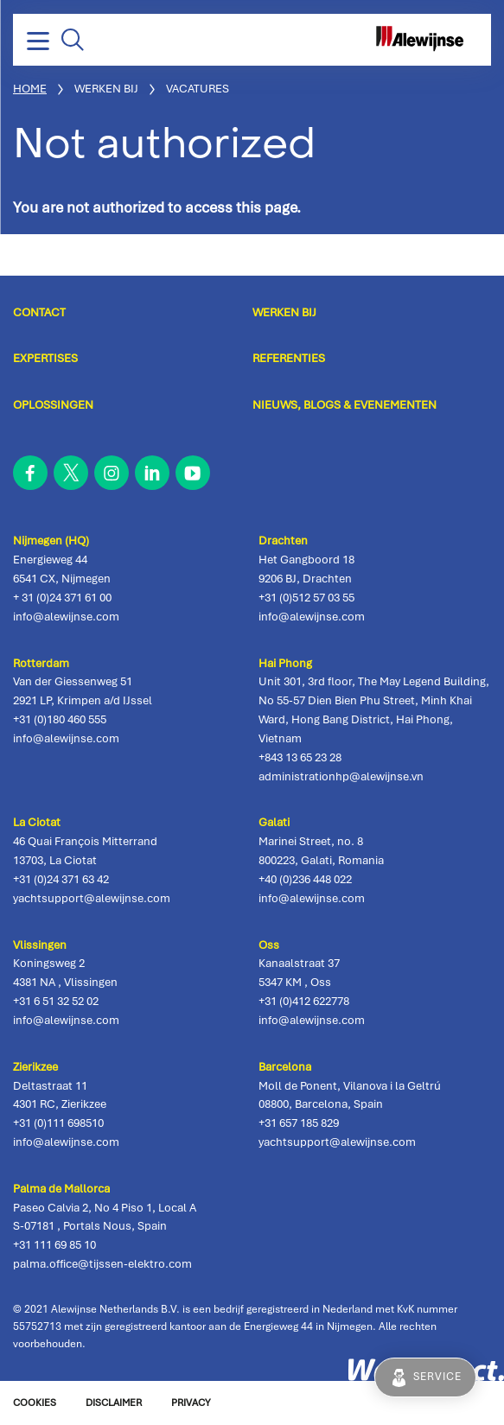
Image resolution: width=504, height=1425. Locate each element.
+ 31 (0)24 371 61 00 (62, 597)
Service (437, 1377)
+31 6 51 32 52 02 (56, 1001)
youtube (192, 472)
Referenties (288, 358)
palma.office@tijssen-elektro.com (102, 1263)
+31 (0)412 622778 (303, 1001)
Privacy (190, 1402)
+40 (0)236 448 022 (305, 879)
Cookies (34, 1402)
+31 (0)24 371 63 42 (61, 879)
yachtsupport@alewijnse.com (91, 898)
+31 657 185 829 (298, 1123)
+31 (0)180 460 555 (59, 719)
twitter (71, 472)
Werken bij (284, 312)
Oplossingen (53, 404)
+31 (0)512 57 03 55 (306, 597)
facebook (30, 472)
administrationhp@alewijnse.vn (341, 776)
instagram (111, 472)
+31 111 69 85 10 (54, 1244)
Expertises (45, 358)
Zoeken (72, 40)
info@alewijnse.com (66, 616)
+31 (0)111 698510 (58, 1123)
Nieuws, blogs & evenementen (344, 404)
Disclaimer (114, 1402)
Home (30, 88)
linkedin (152, 472)
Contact (39, 312)
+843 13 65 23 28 (299, 757)
